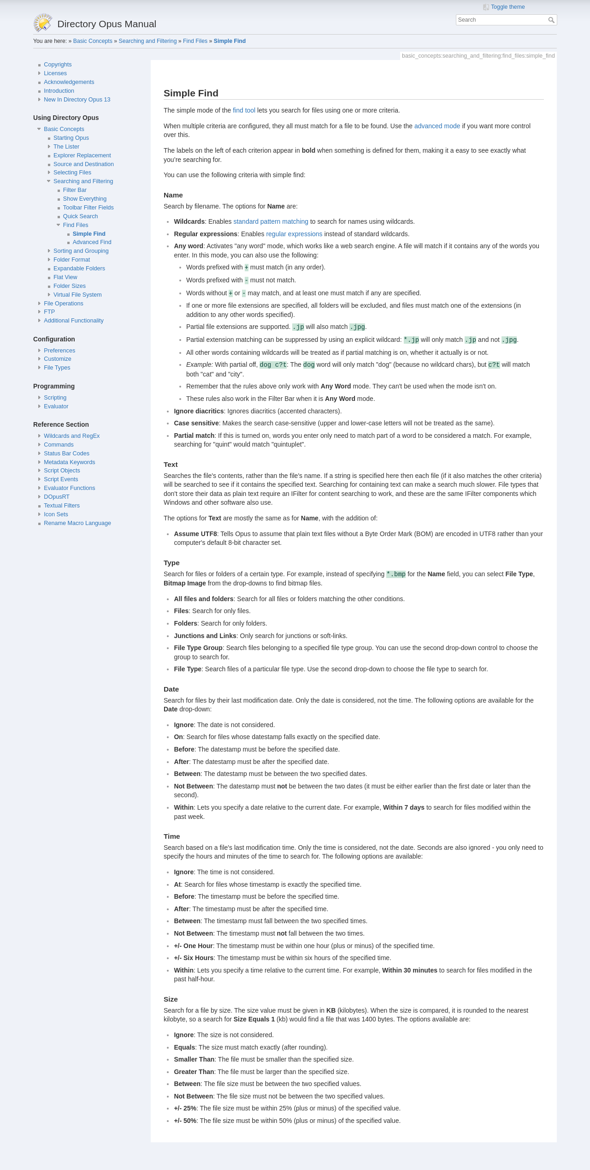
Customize (57, 359)
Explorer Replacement (82, 155)
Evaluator (56, 406)
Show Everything (85, 199)
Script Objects (62, 470)
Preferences (59, 350)
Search (552, 20)
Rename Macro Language (77, 523)
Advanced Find (92, 242)
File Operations (63, 303)
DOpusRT (57, 497)
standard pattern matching (270, 221)
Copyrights (57, 64)
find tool (244, 110)
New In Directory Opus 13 (77, 99)
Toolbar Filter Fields (88, 207)
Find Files (195, 41)
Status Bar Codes (66, 453)
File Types (57, 367)
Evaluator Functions (69, 488)
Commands (58, 445)
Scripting (55, 397)
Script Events (61, 479)
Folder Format (71, 260)
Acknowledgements (69, 82)
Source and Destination (83, 164)
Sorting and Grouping (81, 251)
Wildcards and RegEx (72, 436)
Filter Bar (75, 190)
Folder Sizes (69, 286)
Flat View (65, 277)
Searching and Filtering (147, 41)
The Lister (66, 146)
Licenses (55, 73)
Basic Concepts (92, 41)
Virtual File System (77, 295)
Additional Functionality (74, 320)
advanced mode (437, 126)
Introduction (59, 91)
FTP (49, 312)
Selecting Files (72, 172)
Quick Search (80, 216)
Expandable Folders (79, 268)
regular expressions (294, 234)
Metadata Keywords (69, 462)
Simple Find (230, 41)
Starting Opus (71, 138)
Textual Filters (62, 505)
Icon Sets (56, 514)
